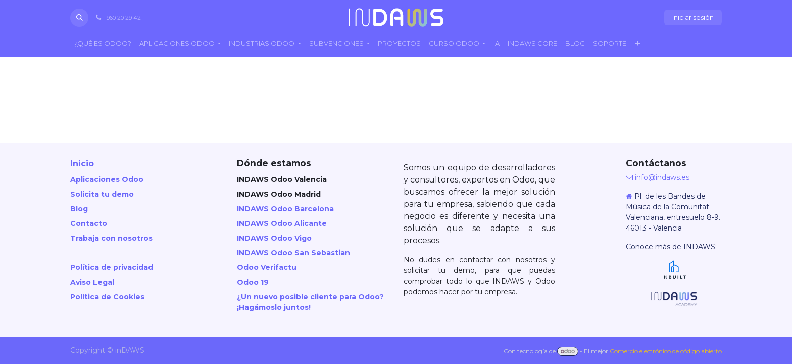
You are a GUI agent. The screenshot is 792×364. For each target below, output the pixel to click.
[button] (79, 18)
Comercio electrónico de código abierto (666, 351)
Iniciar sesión (693, 17)
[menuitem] (102, 44)
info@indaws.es (662, 177)
